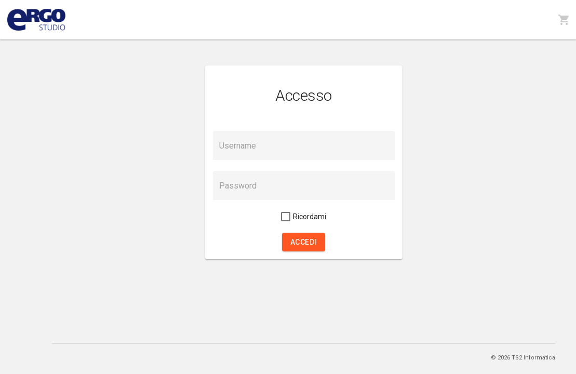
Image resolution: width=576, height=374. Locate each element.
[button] (303, 242)
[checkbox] (303, 216)
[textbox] (304, 145)
